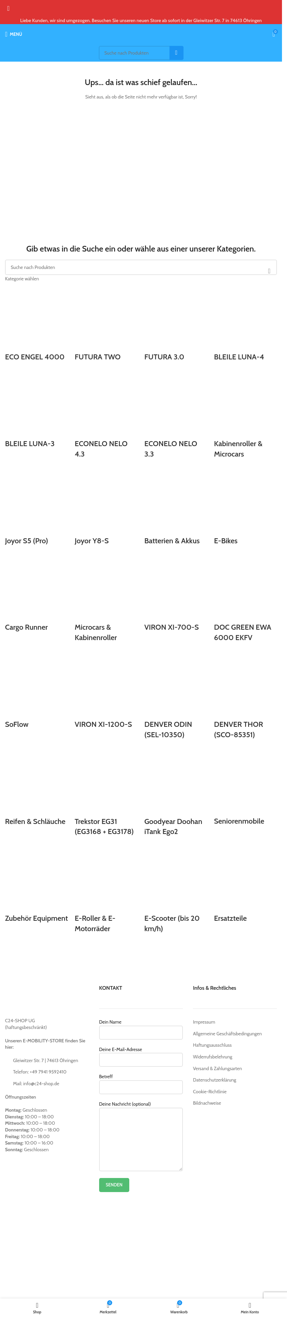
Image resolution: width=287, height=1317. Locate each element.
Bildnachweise (207, 1103)
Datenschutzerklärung (214, 1080)
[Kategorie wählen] (141, 278)
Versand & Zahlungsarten (217, 1068)
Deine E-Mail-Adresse (141, 1054)
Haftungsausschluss (212, 1045)
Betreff (141, 1081)
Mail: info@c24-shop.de (36, 1084)
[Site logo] (141, 34)
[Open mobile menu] (13, 34)
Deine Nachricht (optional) (141, 1121)
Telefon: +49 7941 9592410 (39, 1072)
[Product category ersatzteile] (141, 615)
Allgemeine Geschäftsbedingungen (227, 1034)
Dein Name (141, 1027)
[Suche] (141, 53)
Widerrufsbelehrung (212, 1057)
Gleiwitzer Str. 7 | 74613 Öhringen (45, 1060)
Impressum (204, 1022)
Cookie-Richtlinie (209, 1092)
